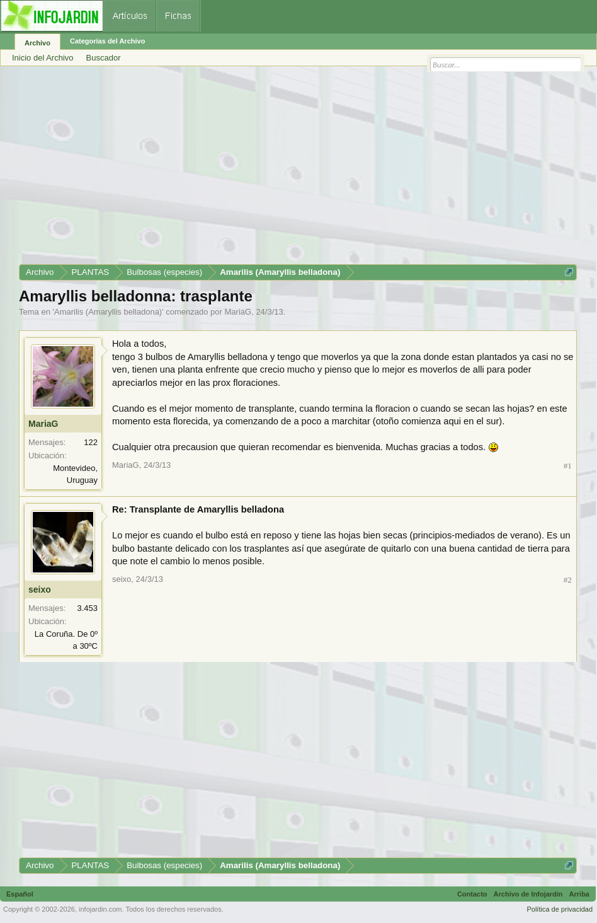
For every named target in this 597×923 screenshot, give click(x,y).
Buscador (103, 57)
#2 (568, 579)
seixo (39, 589)
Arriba (579, 894)
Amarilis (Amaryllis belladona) (108, 311)
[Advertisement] (298, 169)
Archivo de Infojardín (528, 894)
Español (19, 894)
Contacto (472, 894)
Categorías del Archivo (107, 41)
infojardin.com (100, 909)
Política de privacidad (559, 909)
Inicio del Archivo (43, 57)
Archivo (37, 43)
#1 (568, 465)
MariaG (238, 311)
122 (91, 442)
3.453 (87, 608)
